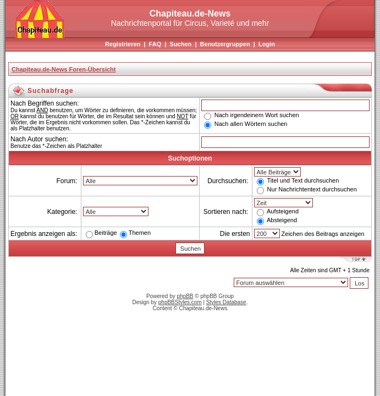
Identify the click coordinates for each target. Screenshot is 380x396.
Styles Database (226, 302)
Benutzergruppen (225, 44)
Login (266, 44)
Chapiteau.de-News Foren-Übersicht (63, 69)
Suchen (181, 44)
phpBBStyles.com (180, 302)
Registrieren (122, 44)
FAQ (155, 44)
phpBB (185, 296)
